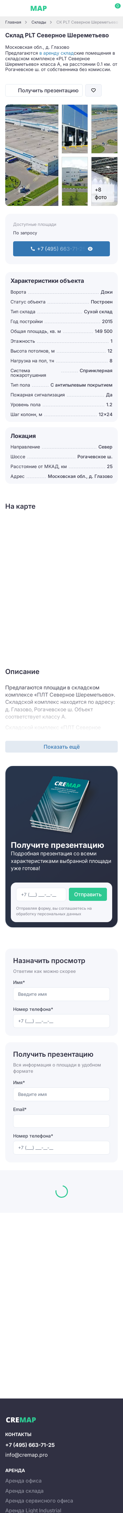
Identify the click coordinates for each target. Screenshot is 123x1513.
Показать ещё (62, 746)
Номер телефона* (33, 1009)
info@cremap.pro (26, 1454)
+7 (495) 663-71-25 (30, 1445)
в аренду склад (56, 53)
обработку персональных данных (48, 913)
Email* (20, 1109)
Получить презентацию (48, 90)
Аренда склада (24, 1490)
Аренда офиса (23, 1480)
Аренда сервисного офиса (39, 1500)
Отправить (88, 894)
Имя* (19, 982)
